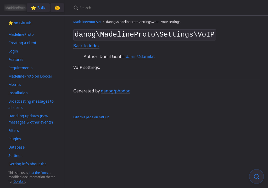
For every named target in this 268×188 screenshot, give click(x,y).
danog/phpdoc (115, 90)
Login (13, 51)
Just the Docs (38, 173)
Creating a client (22, 42)
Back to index (86, 45)
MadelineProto (21, 34)
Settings (15, 155)
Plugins (14, 138)
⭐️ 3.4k (38, 8)
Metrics (14, 84)
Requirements (20, 67)
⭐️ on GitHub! (20, 22)
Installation (18, 92)
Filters (13, 130)
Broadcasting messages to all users (31, 104)
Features (15, 59)
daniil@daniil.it (140, 55)
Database (16, 147)
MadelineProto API (87, 22)
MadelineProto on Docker (30, 76)
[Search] (135, 7)
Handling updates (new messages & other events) (30, 119)
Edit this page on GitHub (91, 116)
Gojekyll (19, 181)
